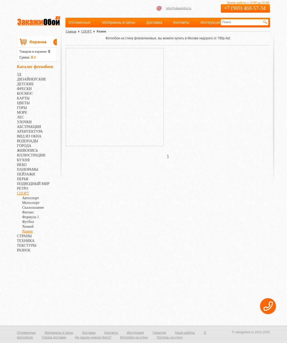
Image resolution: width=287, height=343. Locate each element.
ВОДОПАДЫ (27, 141)
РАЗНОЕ (24, 250)
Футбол (28, 222)
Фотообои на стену (134, 337)
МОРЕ (22, 113)
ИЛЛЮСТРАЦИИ (31, 155)
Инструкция (210, 22)
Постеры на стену (170, 337)
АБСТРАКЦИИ (29, 127)
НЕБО (22, 165)
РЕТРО (22, 188)
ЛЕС (20, 117)
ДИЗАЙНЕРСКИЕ (31, 79)
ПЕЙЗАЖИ (26, 174)
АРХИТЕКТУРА (30, 132)
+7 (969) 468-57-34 (245, 8)
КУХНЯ (23, 160)
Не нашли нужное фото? (93, 337)
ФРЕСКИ (24, 89)
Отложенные (79, 22)
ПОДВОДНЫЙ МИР (33, 184)
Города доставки (54, 337)
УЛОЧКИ (24, 122)
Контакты (181, 22)
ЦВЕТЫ (23, 103)
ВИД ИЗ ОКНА (29, 136)
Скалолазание (33, 207)
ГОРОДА (24, 146)
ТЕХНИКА (26, 241)
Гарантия (159, 333)
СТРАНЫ (24, 236)
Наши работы (185, 333)
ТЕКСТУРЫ (26, 245)
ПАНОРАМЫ (27, 170)
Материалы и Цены (118, 22)
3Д (19, 75)
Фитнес (28, 212)
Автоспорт (30, 198)
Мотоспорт (31, 203)
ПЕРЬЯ (22, 179)
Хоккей (28, 226)
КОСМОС (25, 94)
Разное (27, 231)
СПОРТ (23, 193)
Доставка (154, 22)
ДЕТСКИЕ (25, 84)
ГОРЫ (22, 108)
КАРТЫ (23, 98)
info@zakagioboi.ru (178, 8)
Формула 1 (30, 217)
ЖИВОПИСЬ (27, 151)
